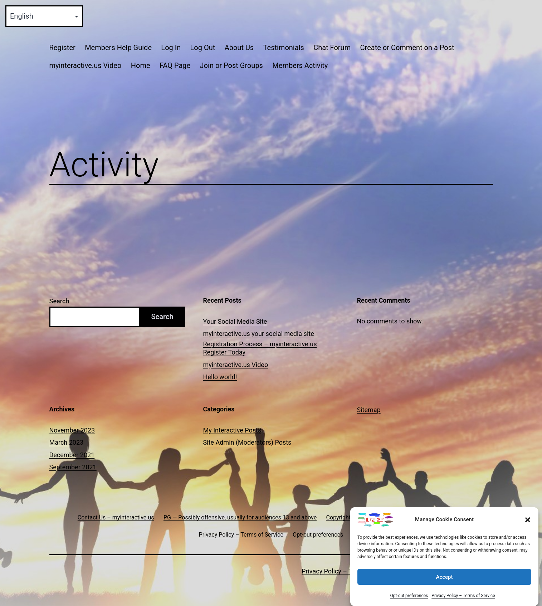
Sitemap (369, 410)
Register (62, 47)
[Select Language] (44, 16)
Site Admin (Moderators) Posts (247, 442)
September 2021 (73, 467)
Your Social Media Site (235, 321)
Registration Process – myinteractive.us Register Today (260, 348)
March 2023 (66, 442)
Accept (444, 577)
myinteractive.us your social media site (258, 333)
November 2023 (72, 430)
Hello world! (220, 377)
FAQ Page (175, 65)
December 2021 (72, 455)
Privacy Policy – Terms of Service (463, 595)
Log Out (202, 47)
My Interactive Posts (232, 430)
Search (59, 301)
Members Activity (300, 65)
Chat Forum (332, 47)
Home (140, 65)
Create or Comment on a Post (407, 47)
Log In (171, 47)
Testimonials (283, 47)
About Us (239, 47)
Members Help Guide (118, 47)
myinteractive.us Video (85, 65)
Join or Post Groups (231, 65)
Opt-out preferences (409, 595)
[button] (527, 519)
